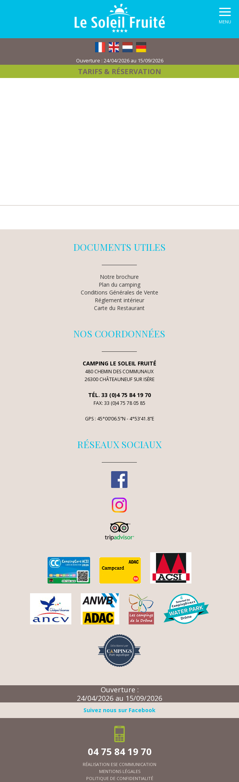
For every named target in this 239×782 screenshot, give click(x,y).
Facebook (119, 479)
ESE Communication (133, 764)
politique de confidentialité (119, 778)
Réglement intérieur (119, 300)
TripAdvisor (119, 531)
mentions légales (119, 771)
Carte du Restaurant (119, 308)
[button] (225, 18)
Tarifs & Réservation (119, 71)
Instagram (119, 505)
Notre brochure (119, 276)
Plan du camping (119, 284)
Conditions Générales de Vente (119, 292)
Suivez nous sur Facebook (119, 710)
